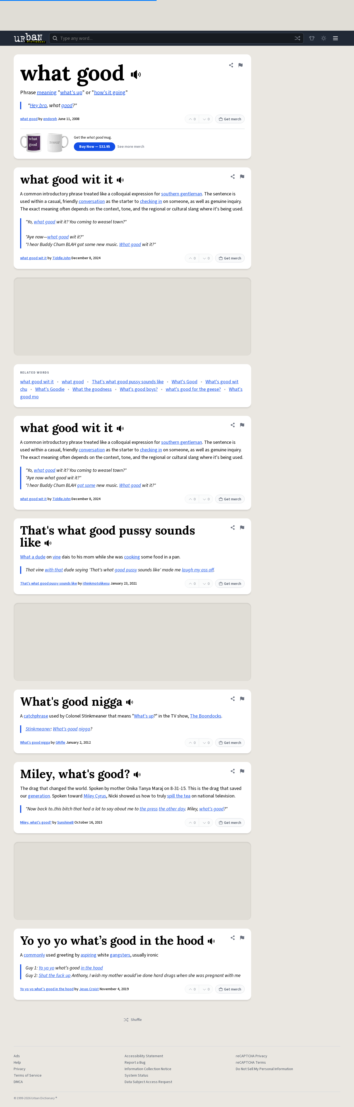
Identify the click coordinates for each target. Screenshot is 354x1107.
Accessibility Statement (144, 1056)
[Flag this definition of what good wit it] (242, 176)
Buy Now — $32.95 (94, 146)
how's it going (109, 92)
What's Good (184, 381)
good (67, 105)
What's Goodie (49, 389)
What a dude (32, 557)
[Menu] (335, 38)
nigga (84, 729)
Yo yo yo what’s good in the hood (47, 989)
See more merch (130, 146)
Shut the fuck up (55, 975)
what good (29, 119)
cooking (132, 557)
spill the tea (178, 796)
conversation (92, 201)
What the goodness (92, 389)
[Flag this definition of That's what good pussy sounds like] (242, 527)
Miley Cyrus (95, 796)
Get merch (230, 119)
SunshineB (65, 822)
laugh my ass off (198, 570)
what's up (71, 92)
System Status (136, 1075)
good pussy (126, 570)
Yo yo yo (46, 968)
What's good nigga (35, 742)
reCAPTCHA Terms (251, 1062)
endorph (50, 119)
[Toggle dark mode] (323, 38)
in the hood (92, 968)
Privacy (20, 1069)
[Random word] (297, 38)
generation (39, 796)
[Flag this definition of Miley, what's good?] (242, 771)
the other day (172, 809)
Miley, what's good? (36, 822)
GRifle (60, 742)
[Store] (312, 38)
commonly (34, 955)
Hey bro (38, 105)
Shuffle (132, 1019)
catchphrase (36, 716)
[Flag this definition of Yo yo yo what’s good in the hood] (242, 937)
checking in (151, 201)
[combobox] (176, 38)
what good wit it (33, 258)
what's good (211, 809)
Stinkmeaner (38, 729)
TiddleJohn (61, 258)
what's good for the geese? (193, 389)
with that (54, 570)
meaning (47, 92)
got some (86, 485)
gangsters (120, 955)
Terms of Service (28, 1075)
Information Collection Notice (148, 1069)
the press (149, 809)
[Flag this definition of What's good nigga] (242, 698)
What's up (144, 716)
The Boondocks (205, 716)
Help (17, 1062)
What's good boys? (139, 389)
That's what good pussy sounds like (128, 381)
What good (130, 244)
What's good (65, 729)
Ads (17, 1056)
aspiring (88, 955)
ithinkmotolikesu (96, 583)
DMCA (18, 1082)
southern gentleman (181, 194)
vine (57, 557)
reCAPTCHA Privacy (251, 1056)
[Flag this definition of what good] (240, 65)
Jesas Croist (89, 989)
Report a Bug (135, 1062)
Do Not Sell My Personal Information (264, 1069)
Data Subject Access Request (148, 1082)
